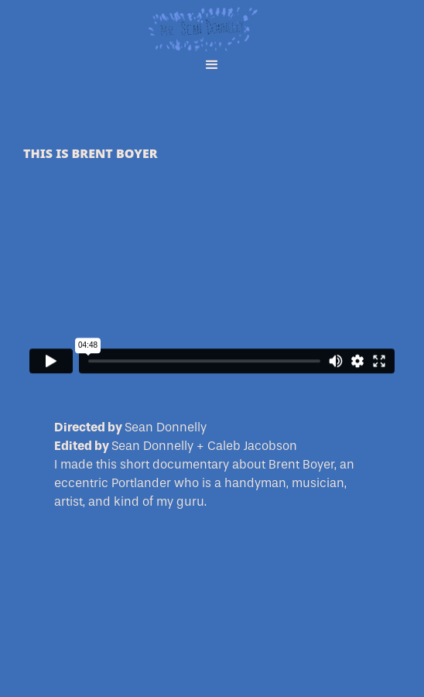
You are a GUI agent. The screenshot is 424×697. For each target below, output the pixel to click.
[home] (212, 23)
